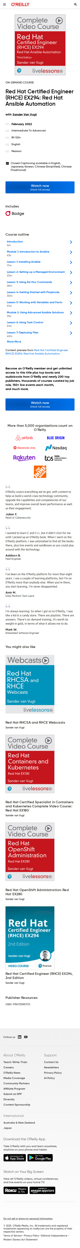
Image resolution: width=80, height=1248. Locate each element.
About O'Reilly (14, 1055)
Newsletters (51, 1067)
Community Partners (16, 1083)
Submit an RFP (12, 1094)
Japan (7, 1128)
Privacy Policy (53, 1073)
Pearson (17, 151)
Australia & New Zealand (19, 1122)
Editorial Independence (54, 1235)
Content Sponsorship (16, 1104)
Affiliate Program (14, 1088)
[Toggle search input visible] (75, 4)
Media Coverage (14, 1078)
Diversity (8, 1099)
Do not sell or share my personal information (27, 1218)
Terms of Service (12, 1235)
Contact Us (51, 1062)
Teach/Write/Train (15, 1062)
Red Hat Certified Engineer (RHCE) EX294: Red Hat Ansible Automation (37, 352)
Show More (14, 341)
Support (50, 1055)
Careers (8, 1067)
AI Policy (49, 1078)
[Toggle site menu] (4, 4)
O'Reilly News (11, 1073)
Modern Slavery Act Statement (20, 1239)
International (13, 1116)
